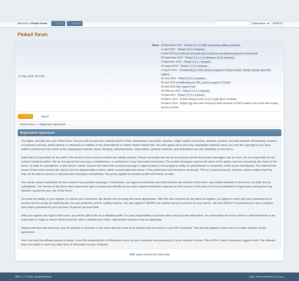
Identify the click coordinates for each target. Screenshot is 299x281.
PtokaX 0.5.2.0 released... (195, 65)
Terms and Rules (264, 276)
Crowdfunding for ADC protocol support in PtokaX (203, 82)
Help (251, 276)
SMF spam (136, 254)
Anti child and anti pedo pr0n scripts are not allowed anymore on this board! (216, 53)
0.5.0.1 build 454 (214, 99)
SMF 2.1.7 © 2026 (24, 276)
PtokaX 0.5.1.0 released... (192, 78)
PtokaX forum (32, 34)
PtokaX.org (186, 103)
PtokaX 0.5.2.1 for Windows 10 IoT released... (210, 57)
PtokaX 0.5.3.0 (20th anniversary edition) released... (213, 45)
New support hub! (186, 86)
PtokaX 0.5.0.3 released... (197, 90)
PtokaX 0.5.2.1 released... (198, 61)
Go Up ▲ (279, 276)
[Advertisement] (149, 9)
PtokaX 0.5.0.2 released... (192, 94)
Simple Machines (42, 276)
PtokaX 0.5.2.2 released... (192, 49)
